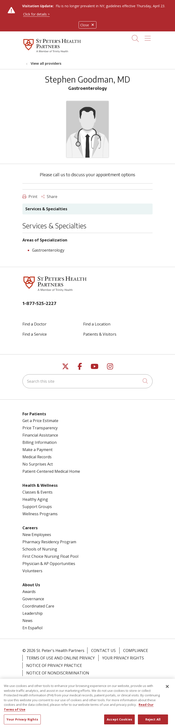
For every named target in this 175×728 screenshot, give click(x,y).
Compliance (135, 650)
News (27, 620)
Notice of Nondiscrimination (57, 673)
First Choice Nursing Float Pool (50, 556)
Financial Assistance (40, 435)
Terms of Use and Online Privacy (60, 658)
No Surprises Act (37, 464)
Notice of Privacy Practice (54, 665)
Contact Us (103, 650)
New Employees (36, 534)
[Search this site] (87, 381)
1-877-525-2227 (39, 303)
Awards (29, 591)
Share (49, 196)
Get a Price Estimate (40, 420)
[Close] (167, 691)
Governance (33, 598)
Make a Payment (37, 449)
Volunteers (32, 570)
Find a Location (96, 324)
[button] (149, 36)
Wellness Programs (40, 513)
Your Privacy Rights (123, 658)
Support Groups (37, 506)
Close (87, 25)
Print (29, 196)
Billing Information (39, 442)
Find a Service (34, 334)
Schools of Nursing (39, 549)
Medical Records (37, 456)
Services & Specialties (46, 209)
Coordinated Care (38, 606)
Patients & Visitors (99, 334)
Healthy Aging (35, 499)
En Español (32, 627)
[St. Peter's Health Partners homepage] (52, 53)
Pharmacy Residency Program (49, 541)
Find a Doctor (34, 324)
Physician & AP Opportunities (48, 563)
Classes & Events (37, 492)
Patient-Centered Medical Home (51, 471)
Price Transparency (40, 428)
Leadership (32, 613)
